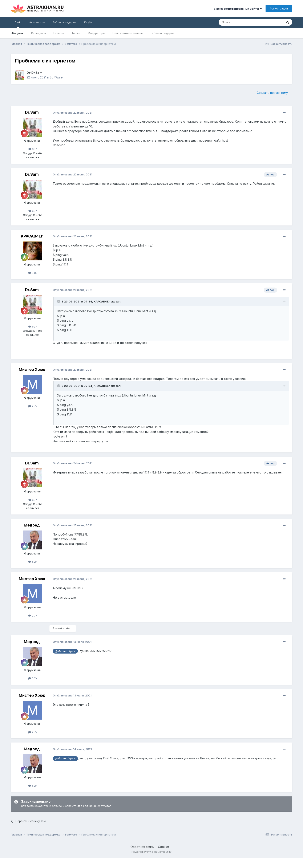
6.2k (32, 561)
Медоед (32, 525)
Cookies (164, 847)
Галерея (59, 33)
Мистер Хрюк (32, 369)
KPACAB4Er (32, 236)
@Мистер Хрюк (65, 651)
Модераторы (96, 33)
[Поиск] (241, 22)
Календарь (38, 33)
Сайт (18, 24)
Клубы (88, 22)
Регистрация (279, 8)
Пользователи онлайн (128, 33)
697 (32, 149)
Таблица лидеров (162, 33)
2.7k (32, 406)
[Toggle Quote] (59, 301)
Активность (37, 22)
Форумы (17, 33)
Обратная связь (142, 847)
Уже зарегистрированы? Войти (238, 8)
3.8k (32, 273)
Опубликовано (72, 112)
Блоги (76, 33)
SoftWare (56, 77)
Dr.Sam (37, 72)
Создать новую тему (272, 92)
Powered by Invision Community (151, 851)
